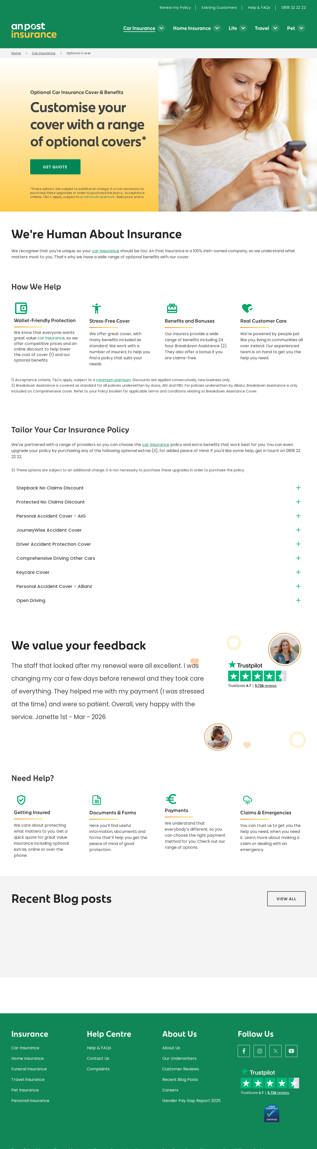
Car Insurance (139, 28)
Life (233, 28)
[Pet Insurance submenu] (301, 28)
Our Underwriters (179, 1058)
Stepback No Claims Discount (50, 488)
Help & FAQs (259, 8)
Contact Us (98, 1058)
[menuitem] (178, 8)
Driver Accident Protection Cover (53, 544)
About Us (171, 1048)
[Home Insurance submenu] (217, 28)
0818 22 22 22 (294, 8)
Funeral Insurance (29, 1069)
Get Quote (55, 166)
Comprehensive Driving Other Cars (55, 558)
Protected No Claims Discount (50, 502)
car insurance (105, 251)
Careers (170, 1090)
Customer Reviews (180, 1069)
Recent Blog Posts (180, 1079)
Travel (262, 28)
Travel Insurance (28, 1079)
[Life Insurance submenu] (243, 28)
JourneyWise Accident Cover (49, 530)
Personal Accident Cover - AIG (51, 516)
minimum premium (99, 197)
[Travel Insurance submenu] (275, 28)
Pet (291, 28)
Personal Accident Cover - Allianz (54, 586)
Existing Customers (219, 8)
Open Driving (30, 600)
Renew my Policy (175, 8)
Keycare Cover (33, 572)
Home (16, 53)
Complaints (98, 1069)
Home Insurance (192, 28)
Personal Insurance (30, 1101)
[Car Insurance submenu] (161, 28)
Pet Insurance (25, 1090)
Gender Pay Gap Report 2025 (191, 1101)
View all (286, 898)
